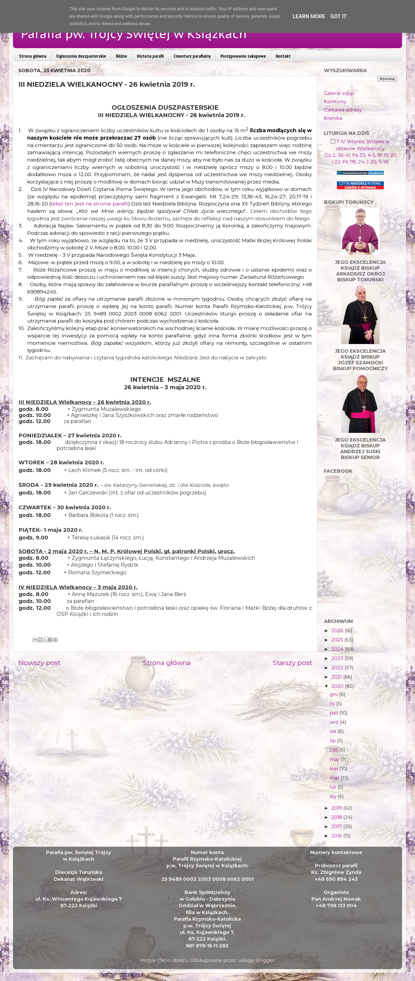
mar (335, 778)
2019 (337, 808)
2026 (338, 631)
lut (333, 787)
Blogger (264, 960)
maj (335, 759)
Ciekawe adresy (343, 110)
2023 (338, 658)
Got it (339, 16)
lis (333, 704)
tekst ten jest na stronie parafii (89, 203)
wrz (335, 722)
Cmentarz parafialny (192, 56)
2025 (337, 640)
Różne (121, 56)
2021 (337, 677)
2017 (337, 826)
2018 (337, 817)
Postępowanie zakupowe (243, 56)
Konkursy (335, 101)
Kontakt (283, 56)
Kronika (333, 118)
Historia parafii (150, 56)
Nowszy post (39, 663)
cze (334, 750)
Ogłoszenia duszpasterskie (81, 56)
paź (335, 713)
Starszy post (292, 663)
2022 (338, 668)
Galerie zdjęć (339, 93)
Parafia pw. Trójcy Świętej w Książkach (134, 34)
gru (334, 694)
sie (334, 731)
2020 (338, 686)
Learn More (309, 16)
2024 (338, 649)
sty (334, 796)
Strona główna (32, 56)
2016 (337, 836)
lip (333, 741)
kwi (335, 769)
